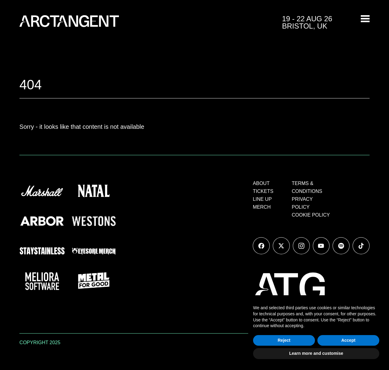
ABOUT (261, 183)
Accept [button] (348, 340)
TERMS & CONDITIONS (307, 187)
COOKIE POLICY (311, 215)
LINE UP (262, 199)
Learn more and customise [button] (316, 353)
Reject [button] (284, 340)
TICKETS (263, 191)
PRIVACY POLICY (302, 203)
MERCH (262, 207)
